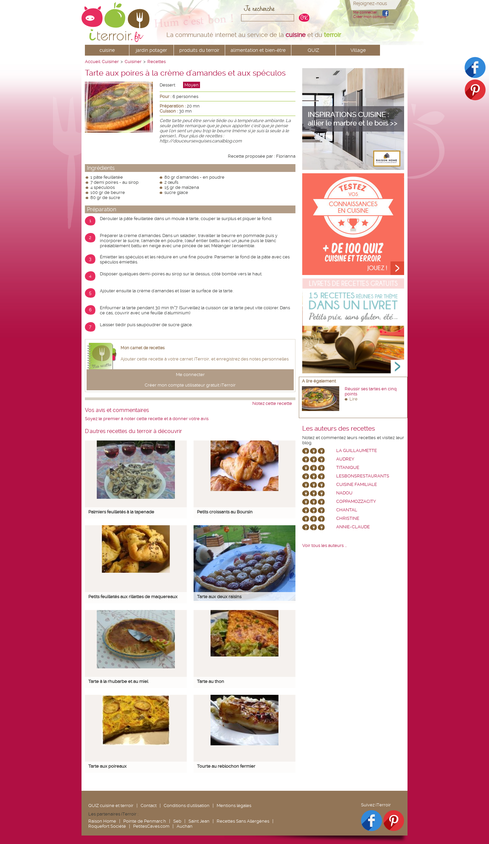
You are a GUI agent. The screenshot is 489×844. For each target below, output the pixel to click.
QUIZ (313, 50)
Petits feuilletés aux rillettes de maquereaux (133, 596)
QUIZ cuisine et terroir (110, 805)
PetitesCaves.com (151, 826)
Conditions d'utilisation (187, 805)
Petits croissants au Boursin (225, 511)
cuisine (107, 50)
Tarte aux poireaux (107, 766)
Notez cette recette (272, 403)
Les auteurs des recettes (338, 428)
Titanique (347, 467)
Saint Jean (199, 821)
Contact (149, 805)
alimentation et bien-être (258, 50)
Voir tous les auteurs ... (324, 545)
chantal (346, 509)
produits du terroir (199, 50)
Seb (177, 821)
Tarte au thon (210, 681)
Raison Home (102, 821)
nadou (344, 492)
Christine (347, 518)
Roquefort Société (107, 826)
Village (358, 50)
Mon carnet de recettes (143, 348)
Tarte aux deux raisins (219, 596)
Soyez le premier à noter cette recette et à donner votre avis (147, 418)
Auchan (185, 826)
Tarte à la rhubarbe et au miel (118, 681)
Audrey (345, 459)
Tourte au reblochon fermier (226, 766)
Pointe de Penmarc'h (144, 821)
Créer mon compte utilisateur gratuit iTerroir (190, 385)
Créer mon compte (369, 17)
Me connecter (365, 12)
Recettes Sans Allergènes (243, 821)
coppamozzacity (356, 501)
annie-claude (353, 526)
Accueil (92, 61)
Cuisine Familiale (356, 484)
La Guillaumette (356, 450)
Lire (353, 398)
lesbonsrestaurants (362, 475)
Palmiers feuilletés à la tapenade (121, 511)
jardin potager (151, 50)
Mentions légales (234, 805)
